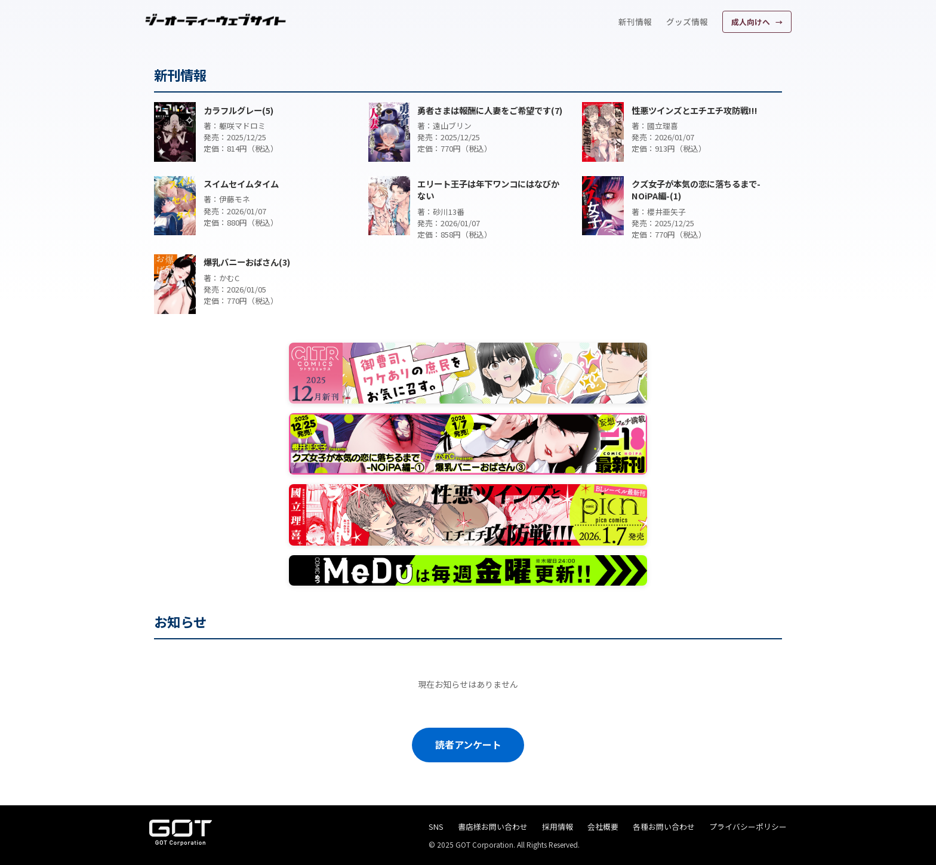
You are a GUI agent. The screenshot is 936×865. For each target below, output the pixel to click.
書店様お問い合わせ (493, 826)
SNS (436, 826)
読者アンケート (468, 744)
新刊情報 (635, 21)
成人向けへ (751, 21)
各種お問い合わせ (664, 826)
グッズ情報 (687, 21)
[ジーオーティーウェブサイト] (216, 20)
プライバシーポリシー (748, 826)
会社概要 (602, 826)
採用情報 (557, 826)
